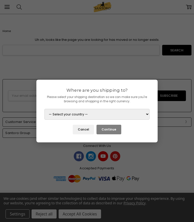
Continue (109, 130)
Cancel (83, 130)
